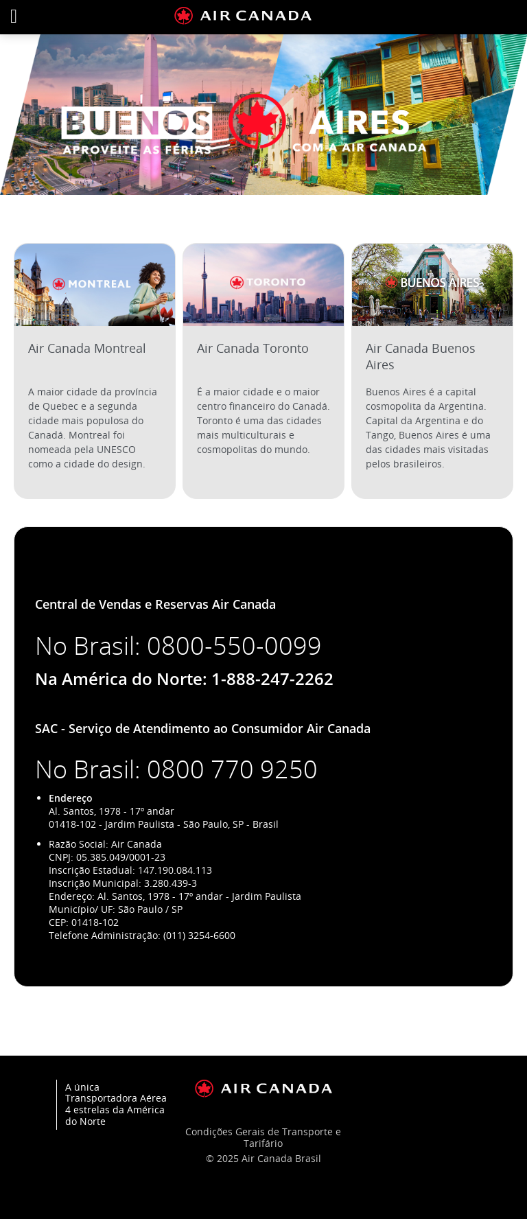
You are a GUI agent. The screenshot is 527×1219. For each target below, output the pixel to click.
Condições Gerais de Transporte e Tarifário (263, 1137)
